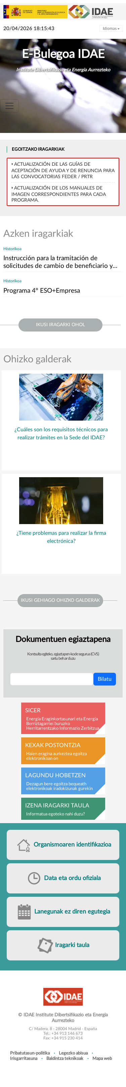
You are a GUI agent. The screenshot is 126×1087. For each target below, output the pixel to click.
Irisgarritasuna (23, 1058)
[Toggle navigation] (9, 106)
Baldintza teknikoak (64, 1058)
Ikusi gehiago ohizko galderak (60, 600)
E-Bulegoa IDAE (63, 54)
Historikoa (12, 249)
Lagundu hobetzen (55, 775)
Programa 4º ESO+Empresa (41, 291)
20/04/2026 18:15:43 (28, 28)
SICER (33, 710)
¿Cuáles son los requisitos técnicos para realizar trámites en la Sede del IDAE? (61, 433)
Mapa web (102, 1058)
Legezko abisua (73, 1053)
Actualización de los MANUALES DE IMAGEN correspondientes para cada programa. (58, 194)
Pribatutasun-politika (30, 1053)
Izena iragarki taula (57, 805)
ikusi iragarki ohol (60, 324)
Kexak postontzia (53, 745)
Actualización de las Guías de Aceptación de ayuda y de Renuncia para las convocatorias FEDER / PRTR (63, 170)
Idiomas (111, 28)
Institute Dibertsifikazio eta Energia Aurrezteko (63, 70)
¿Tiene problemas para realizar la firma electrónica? (61, 537)
